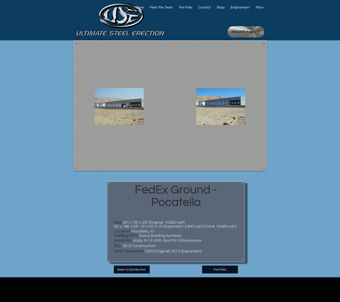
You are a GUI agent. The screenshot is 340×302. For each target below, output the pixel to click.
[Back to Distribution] (132, 269)
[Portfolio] (220, 269)
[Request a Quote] (246, 31)
